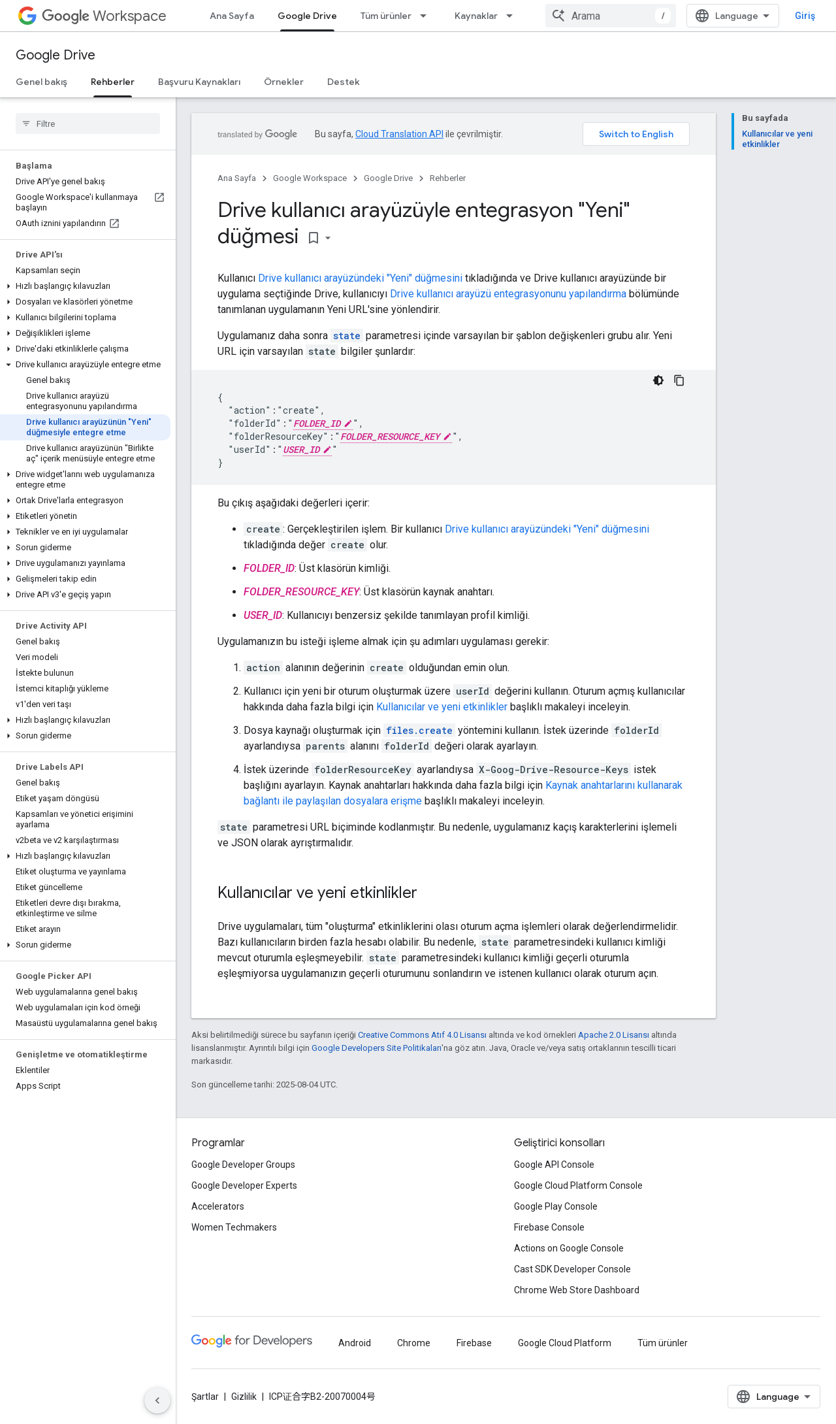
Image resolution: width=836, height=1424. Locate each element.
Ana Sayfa (232, 16)
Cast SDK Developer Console (572, 1269)
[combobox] (610, 15)
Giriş (805, 15)
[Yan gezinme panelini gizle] (157, 1400)
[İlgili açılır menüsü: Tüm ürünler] (427, 15)
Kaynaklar (476, 16)
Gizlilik (244, 1396)
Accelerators (217, 1206)
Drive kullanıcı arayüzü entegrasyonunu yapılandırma (508, 294)
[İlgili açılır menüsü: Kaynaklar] (513, 15)
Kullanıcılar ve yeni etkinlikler (441, 707)
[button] (85, 286)
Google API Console (554, 1164)
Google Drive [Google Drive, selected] (307, 16)
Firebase (474, 1343)
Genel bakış (41, 82)
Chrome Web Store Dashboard (576, 1290)
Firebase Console (549, 1227)
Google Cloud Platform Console (578, 1185)
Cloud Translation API (399, 134)
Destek (343, 82)
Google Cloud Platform (564, 1343)
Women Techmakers (234, 1227)
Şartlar (205, 1396)
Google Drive (55, 55)
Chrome (413, 1343)
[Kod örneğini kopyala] (679, 380)
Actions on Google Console (569, 1248)
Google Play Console (556, 1206)
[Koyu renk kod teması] (658, 380)
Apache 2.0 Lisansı (613, 1035)
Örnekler (284, 82)
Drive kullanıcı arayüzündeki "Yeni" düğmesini (360, 278)
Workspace (104, 16)
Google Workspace (310, 178)
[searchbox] (88, 123)
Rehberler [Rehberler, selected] (113, 82)
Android (354, 1343)
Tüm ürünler (386, 16)
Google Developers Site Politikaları (377, 1048)
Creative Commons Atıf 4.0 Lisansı (422, 1035)
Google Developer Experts (244, 1185)
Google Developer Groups (243, 1164)
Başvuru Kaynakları (199, 82)
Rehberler (448, 178)
